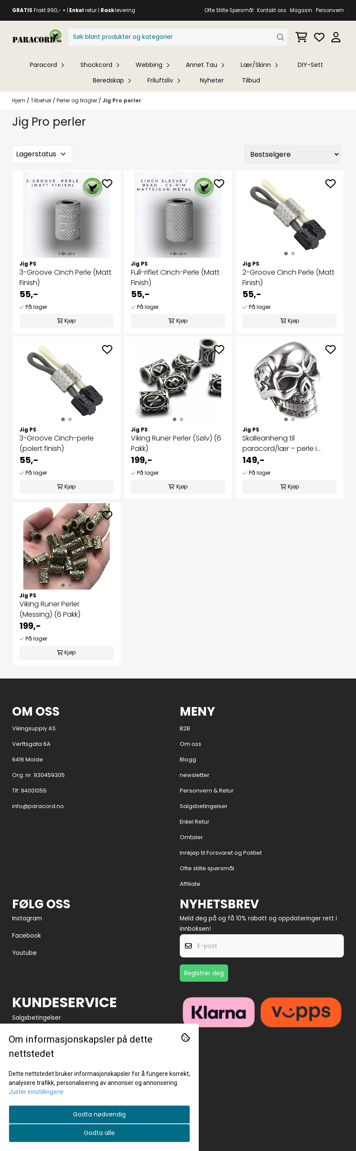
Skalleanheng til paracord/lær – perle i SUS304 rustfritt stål (279, 443)
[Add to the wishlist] (107, 183)
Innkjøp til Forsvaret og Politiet (221, 852)
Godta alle (99, 1133)
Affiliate (190, 884)
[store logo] (37, 37)
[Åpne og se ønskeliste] (319, 37)
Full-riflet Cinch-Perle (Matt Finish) (175, 277)
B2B (185, 728)
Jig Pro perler (121, 100)
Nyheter (212, 80)
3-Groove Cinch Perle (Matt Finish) (65, 277)
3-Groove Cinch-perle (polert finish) (56, 443)
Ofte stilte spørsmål (207, 868)
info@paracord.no (38, 806)
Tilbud (251, 80)
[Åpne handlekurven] (301, 37)
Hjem (19, 100)
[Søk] (178, 37)
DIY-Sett (310, 64)
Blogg (188, 759)
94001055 (34, 790)
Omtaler (191, 837)
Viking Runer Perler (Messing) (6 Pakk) (49, 609)
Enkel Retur (195, 821)
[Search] (280, 37)
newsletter (195, 775)
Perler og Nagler (78, 100)
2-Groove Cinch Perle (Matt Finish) (288, 277)
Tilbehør (42, 100)
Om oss (190, 744)
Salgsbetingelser (204, 806)
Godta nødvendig (99, 1114)
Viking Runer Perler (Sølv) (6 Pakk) (176, 443)
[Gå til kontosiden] (336, 37)
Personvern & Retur (207, 790)
